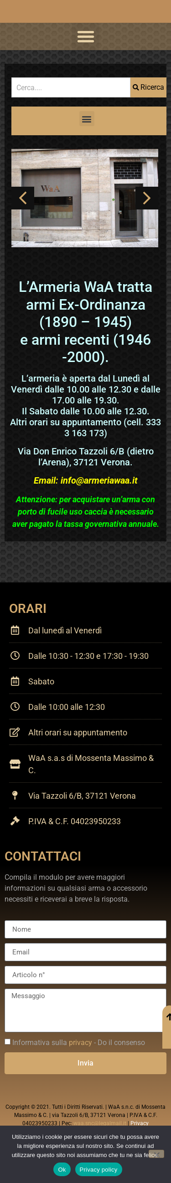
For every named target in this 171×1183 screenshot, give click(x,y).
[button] (85, 36)
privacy (80, 1042)
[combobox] (70, 87)
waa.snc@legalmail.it (99, 1123)
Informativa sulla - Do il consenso (78, 1042)
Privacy (139, 1123)
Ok (62, 1169)
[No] (156, 1154)
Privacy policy (99, 1169)
